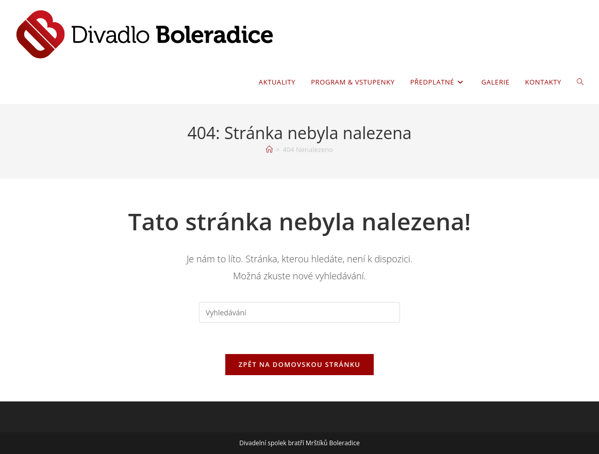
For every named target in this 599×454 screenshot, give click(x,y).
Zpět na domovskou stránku (299, 364)
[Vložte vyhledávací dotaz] (299, 312)
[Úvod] (269, 149)
